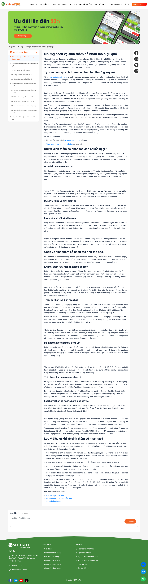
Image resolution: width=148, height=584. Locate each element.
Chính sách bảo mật (51, 560)
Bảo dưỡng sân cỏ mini (55, 496)
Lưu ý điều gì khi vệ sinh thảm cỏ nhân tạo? (23, 118)
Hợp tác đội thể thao (85, 553)
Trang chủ (11, 47)
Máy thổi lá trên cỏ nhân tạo (22, 70)
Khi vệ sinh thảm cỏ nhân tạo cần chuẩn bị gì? (25, 65)
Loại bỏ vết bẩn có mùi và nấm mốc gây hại (25, 111)
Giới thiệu (33, 4)
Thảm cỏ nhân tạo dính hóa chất (23, 97)
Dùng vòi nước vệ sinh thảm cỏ (23, 74)
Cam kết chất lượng (50, 557)
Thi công (20, 47)
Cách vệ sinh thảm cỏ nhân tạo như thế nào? (24, 85)
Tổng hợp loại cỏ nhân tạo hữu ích (59, 144)
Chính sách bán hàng (51, 553)
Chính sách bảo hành (51, 568)
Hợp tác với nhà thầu (85, 549)
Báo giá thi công (85, 4)
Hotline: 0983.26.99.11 (139, 4)
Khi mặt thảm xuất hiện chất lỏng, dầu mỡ (25, 91)
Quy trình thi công (59, 4)
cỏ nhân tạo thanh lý (72, 140)
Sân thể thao (100, 4)
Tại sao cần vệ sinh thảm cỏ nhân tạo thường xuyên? (23, 58)
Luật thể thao (82, 564)
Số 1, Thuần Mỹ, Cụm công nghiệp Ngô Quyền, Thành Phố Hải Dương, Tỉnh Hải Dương (23, 558)
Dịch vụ (73, 4)
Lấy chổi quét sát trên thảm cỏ (23, 79)
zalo (136, 59)
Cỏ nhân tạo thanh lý (54, 501)
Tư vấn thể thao (83, 568)
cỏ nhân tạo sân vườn (58, 77)
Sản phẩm (44, 4)
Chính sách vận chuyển (52, 564)
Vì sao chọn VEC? (115, 4)
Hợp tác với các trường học (87, 560)
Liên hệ (126, 4)
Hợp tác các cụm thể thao (87, 557)
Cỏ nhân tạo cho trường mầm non (59, 498)
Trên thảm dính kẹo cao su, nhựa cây (25, 106)
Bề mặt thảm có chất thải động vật (24, 101)
